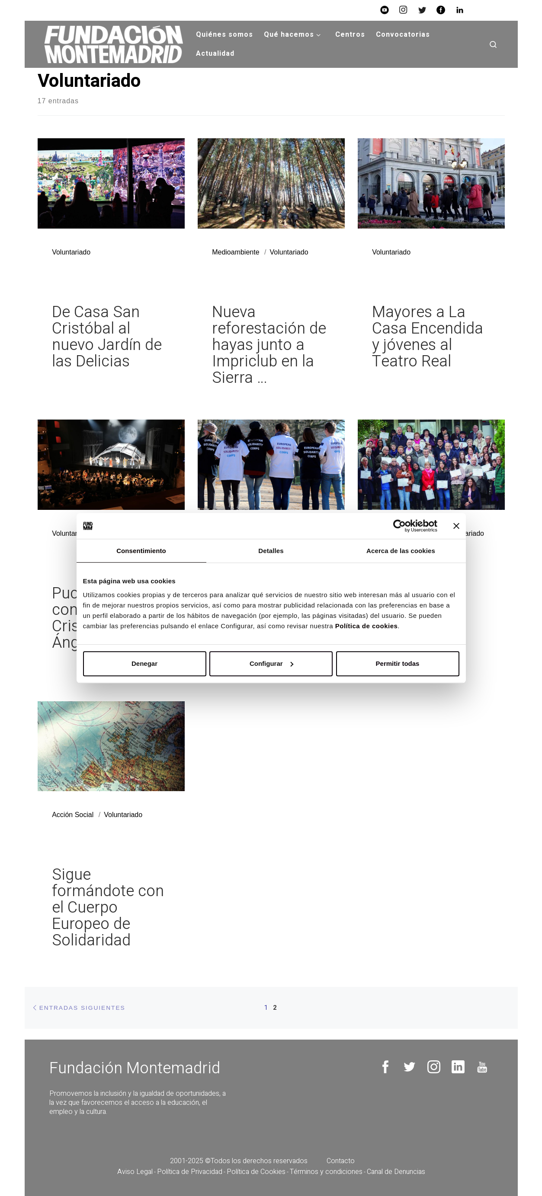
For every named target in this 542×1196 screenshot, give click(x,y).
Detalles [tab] (270, 550)
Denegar (144, 663)
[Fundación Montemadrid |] (110, 44)
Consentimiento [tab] (141, 550)
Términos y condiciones (326, 1172)
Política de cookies (366, 626)
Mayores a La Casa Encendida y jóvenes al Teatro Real (427, 337)
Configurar (271, 663)
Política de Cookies (256, 1172)
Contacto (341, 1161)
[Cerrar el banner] (456, 526)
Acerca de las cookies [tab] (400, 550)
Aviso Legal (135, 1172)
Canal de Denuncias (396, 1172)
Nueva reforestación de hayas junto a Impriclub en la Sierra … (269, 345)
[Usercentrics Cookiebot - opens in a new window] (399, 525)
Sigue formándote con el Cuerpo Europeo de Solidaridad (108, 907)
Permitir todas (398, 663)
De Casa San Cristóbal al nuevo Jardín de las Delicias (107, 337)
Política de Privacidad (189, 1172)
